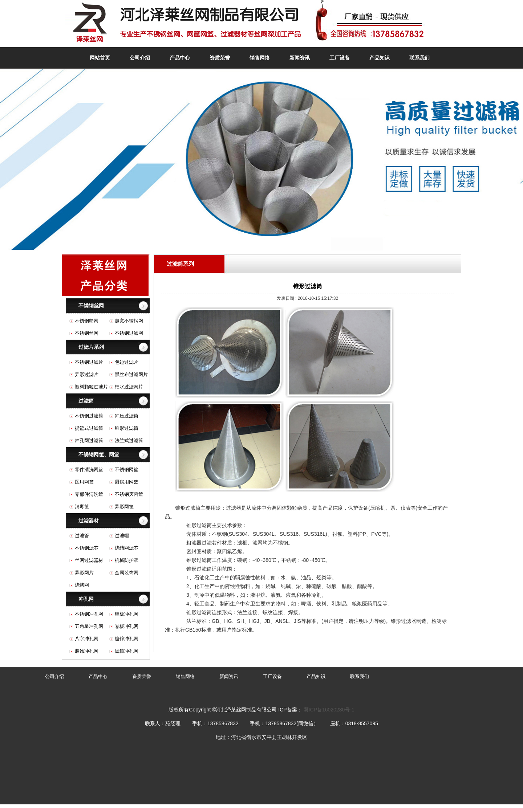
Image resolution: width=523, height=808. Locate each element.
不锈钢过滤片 (89, 362)
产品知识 (379, 58)
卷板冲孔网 (126, 626)
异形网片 (84, 572)
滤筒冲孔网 (126, 651)
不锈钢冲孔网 (89, 614)
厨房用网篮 (126, 482)
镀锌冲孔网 (126, 638)
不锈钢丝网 (91, 306)
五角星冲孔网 (89, 626)
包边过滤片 (126, 362)
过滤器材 (88, 520)
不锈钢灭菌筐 (129, 494)
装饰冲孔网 (86, 651)
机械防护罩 (126, 560)
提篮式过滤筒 (89, 428)
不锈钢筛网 (86, 320)
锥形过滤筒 (126, 428)
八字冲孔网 (86, 638)
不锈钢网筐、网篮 (98, 454)
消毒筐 (82, 506)
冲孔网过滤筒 (89, 440)
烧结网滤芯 (126, 548)
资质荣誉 (220, 58)
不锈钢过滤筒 (89, 416)
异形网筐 (124, 506)
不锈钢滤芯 (86, 548)
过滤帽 (122, 535)
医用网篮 (84, 482)
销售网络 (260, 58)
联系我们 (419, 58)
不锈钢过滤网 (129, 333)
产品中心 (180, 58)
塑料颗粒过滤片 (91, 386)
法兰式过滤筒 (129, 440)
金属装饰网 (126, 572)
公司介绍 (140, 58)
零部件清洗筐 (89, 494)
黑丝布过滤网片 (131, 374)
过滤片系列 (91, 347)
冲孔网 (86, 599)
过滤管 (82, 535)
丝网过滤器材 (89, 560)
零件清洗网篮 (89, 469)
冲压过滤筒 (126, 416)
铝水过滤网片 (129, 386)
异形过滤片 (86, 374)
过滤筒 (86, 401)
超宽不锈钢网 (129, 320)
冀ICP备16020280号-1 (329, 710)
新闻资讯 (299, 58)
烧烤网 (82, 585)
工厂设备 (339, 58)
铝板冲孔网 (126, 614)
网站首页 (100, 58)
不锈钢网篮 (126, 469)
